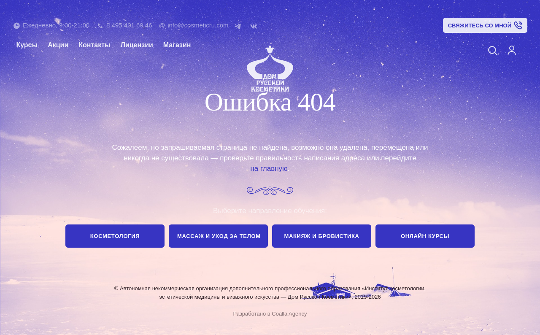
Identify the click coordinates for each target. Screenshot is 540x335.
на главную (268, 169)
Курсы (27, 45)
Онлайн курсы (425, 236)
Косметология (115, 236)
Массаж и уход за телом (219, 236)
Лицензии (137, 45)
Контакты (94, 45)
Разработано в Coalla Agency (270, 314)
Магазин (177, 45)
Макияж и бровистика (321, 236)
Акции (58, 45)
